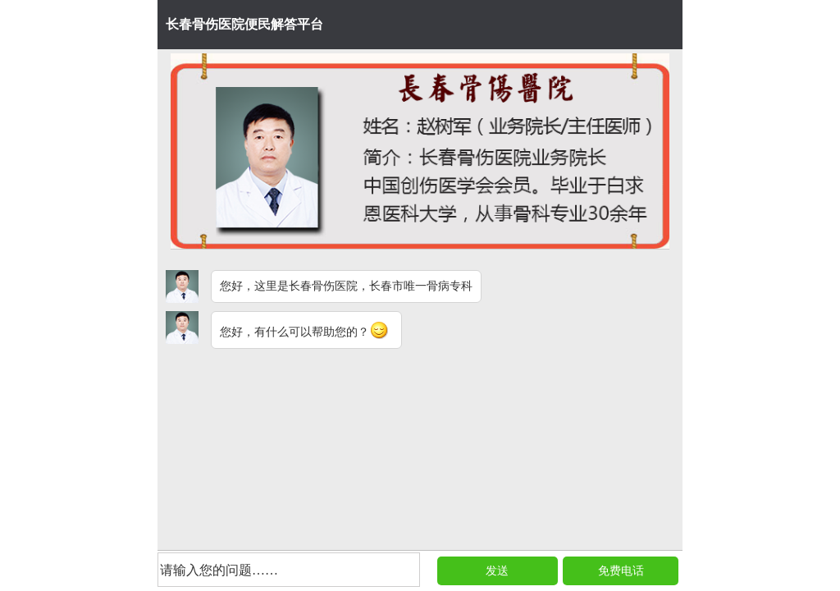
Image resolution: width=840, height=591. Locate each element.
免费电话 (621, 571)
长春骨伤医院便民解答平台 (244, 24)
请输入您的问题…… (219, 570)
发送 (497, 571)
